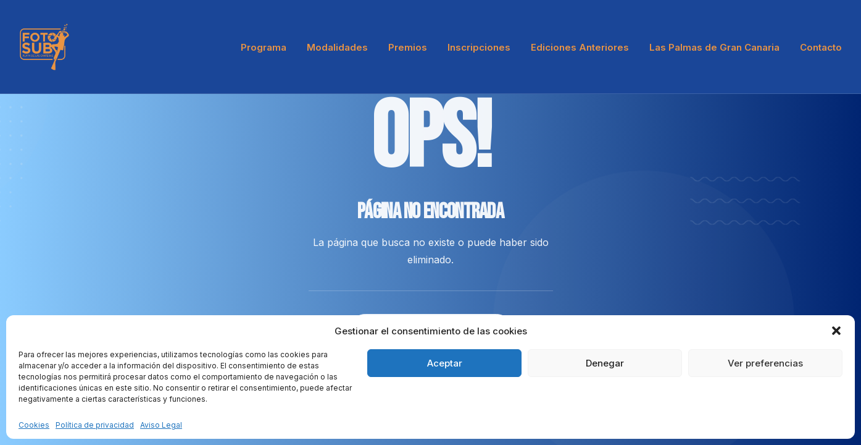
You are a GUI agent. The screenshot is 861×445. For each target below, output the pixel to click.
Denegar (605, 363)
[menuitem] (268, 47)
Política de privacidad (95, 425)
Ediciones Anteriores (580, 47)
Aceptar (444, 363)
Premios (407, 47)
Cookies (34, 425)
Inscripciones (478, 47)
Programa (263, 47)
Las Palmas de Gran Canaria (714, 47)
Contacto (821, 47)
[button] (836, 330)
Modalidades (337, 47)
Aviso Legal (161, 425)
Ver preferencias (765, 363)
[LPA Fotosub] (44, 47)
